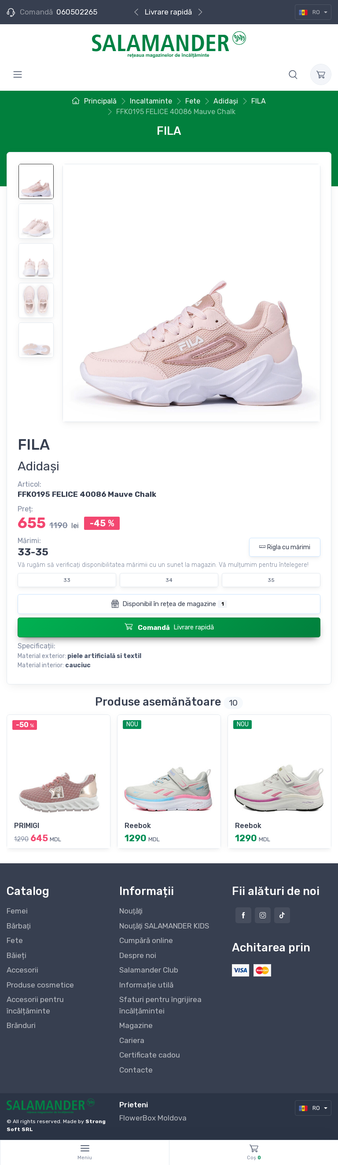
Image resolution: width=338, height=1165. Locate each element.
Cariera (131, 1040)
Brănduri (21, 1025)
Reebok (138, 825)
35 (271, 580)
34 (169, 580)
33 (66, 580)
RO (310, 12)
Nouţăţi (131, 910)
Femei (17, 910)
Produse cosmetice (40, 984)
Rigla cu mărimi (284, 547)
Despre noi (137, 955)
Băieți (16, 955)
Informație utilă (146, 984)
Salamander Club (148, 969)
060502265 (76, 11)
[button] (293, 74)
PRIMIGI (26, 825)
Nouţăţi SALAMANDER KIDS (164, 925)
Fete (15, 940)
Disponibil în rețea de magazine (169, 604)
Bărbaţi (19, 925)
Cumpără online (146, 940)
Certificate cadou (149, 1054)
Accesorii (22, 969)
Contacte (136, 1069)
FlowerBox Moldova (153, 1117)
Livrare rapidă (168, 11)
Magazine (136, 1025)
